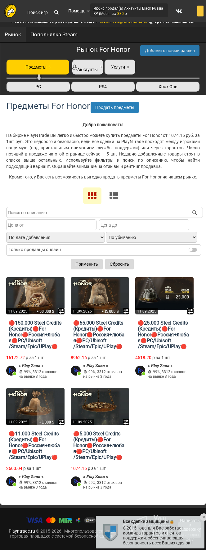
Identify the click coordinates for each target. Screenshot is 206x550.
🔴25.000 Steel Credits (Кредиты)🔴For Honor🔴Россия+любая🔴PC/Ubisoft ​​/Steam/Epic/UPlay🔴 (163, 334)
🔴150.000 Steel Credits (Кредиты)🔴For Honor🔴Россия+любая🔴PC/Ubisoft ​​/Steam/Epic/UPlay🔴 (35, 334)
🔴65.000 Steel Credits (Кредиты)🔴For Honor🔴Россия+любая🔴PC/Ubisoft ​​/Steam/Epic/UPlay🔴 (98, 334)
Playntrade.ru (22, 531)
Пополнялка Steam (54, 34)
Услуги (120, 67)
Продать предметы (114, 107)
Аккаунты (87, 67)
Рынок (13, 34)
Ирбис (99, 9)
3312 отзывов (45, 372)
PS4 (103, 86)
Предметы (37, 67)
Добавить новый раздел (170, 50)
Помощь (79, 11)
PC (38, 86)
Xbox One (168, 86)
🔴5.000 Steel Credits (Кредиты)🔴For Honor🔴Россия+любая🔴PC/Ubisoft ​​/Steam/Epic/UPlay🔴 (98, 445)
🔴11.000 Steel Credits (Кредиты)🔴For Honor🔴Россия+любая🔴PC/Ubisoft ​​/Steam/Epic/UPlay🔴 (34, 445)
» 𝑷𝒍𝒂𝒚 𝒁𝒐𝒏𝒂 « (31, 365)
